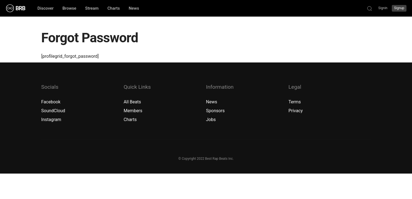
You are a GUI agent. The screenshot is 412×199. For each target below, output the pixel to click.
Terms (295, 101)
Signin (382, 8)
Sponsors (215, 110)
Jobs (211, 119)
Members (132, 110)
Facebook (50, 101)
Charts (130, 119)
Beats (135, 101)
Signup (399, 8)
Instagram (51, 119)
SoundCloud (53, 110)
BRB (20, 8)
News (211, 101)
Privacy (296, 110)
